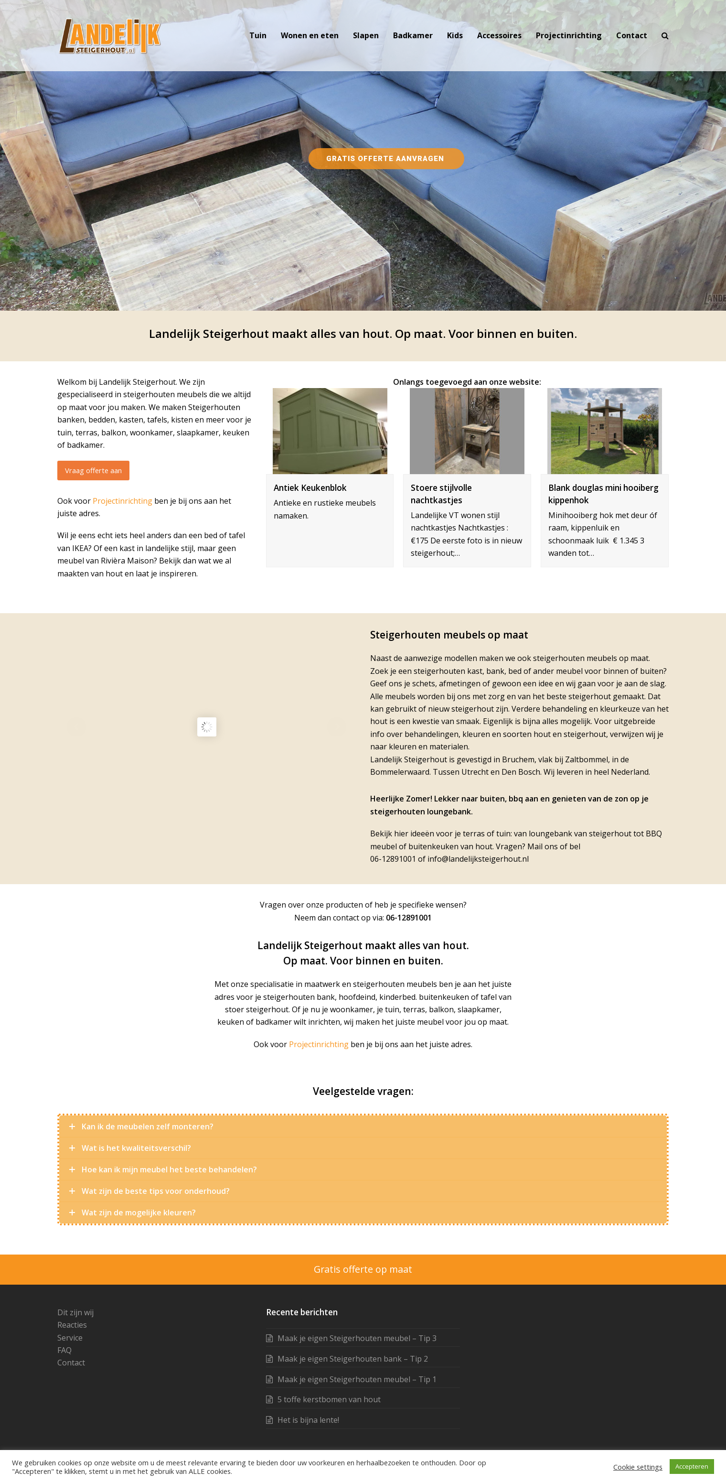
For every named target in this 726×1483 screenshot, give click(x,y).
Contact (71, 1362)
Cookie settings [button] (637, 1466)
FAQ (64, 1350)
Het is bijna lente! (308, 1420)
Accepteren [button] (691, 1466)
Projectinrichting (122, 501)
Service (70, 1337)
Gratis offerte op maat (363, 1269)
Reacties (72, 1325)
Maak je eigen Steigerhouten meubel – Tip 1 (357, 1379)
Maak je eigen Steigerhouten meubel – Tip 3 (357, 1338)
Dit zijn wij (75, 1312)
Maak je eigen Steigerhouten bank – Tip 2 (353, 1358)
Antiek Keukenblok (310, 487)
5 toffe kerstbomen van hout (329, 1399)
